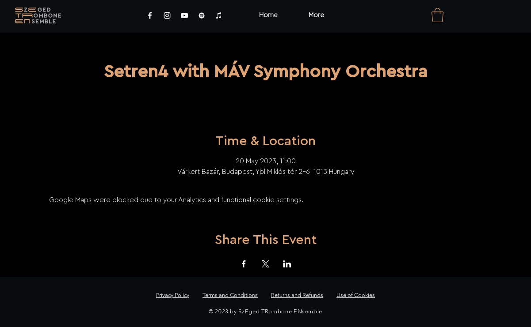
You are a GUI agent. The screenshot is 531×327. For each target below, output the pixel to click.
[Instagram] (167, 15)
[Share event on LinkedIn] (287, 263)
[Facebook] (149, 15)
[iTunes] (218, 15)
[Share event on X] (265, 263)
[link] (437, 15)
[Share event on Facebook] (244, 263)
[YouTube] (184, 15)
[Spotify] (201, 15)
